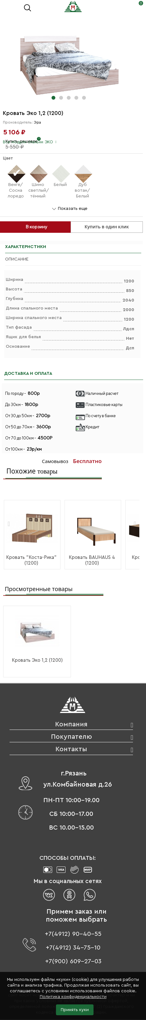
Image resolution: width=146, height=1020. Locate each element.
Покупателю (71, 736)
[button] (53, 97)
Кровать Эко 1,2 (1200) (37, 660)
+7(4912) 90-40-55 (73, 934)
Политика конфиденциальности (73, 997)
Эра (37, 122)
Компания (71, 724)
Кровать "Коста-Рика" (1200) (31, 560)
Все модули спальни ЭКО (28, 142)
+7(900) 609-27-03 (73, 961)
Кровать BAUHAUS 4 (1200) (92, 560)
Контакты (71, 749)
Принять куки (75, 1010)
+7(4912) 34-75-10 (73, 948)
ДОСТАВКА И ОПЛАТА (28, 373)
